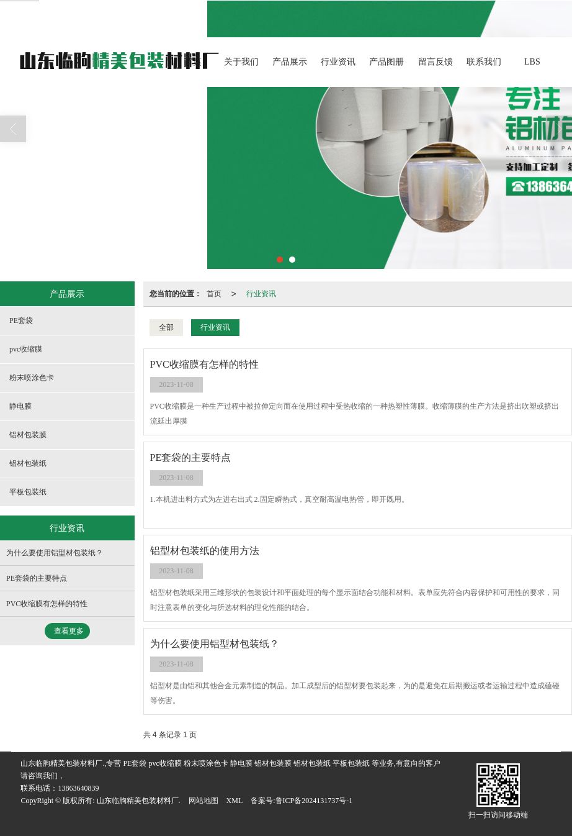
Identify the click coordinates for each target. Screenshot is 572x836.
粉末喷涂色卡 (31, 377)
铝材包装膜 (28, 434)
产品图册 (386, 61)
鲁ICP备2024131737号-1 (314, 800)
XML (234, 800)
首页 (214, 293)
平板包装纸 (28, 492)
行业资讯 (338, 61)
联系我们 (484, 61)
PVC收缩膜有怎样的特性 (46, 603)
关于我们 (241, 61)
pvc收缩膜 (25, 349)
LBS (532, 61)
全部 (166, 327)
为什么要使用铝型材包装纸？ (54, 552)
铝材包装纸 (28, 463)
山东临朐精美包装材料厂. (139, 800)
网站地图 (203, 800)
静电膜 (20, 406)
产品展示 (289, 61)
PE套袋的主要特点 (36, 578)
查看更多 (69, 631)
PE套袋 (21, 320)
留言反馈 (435, 61)
